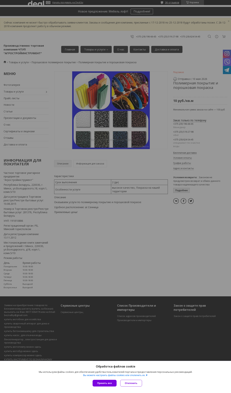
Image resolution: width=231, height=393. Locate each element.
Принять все (104, 383)
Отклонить (131, 383)
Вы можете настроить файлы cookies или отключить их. (114, 375)
